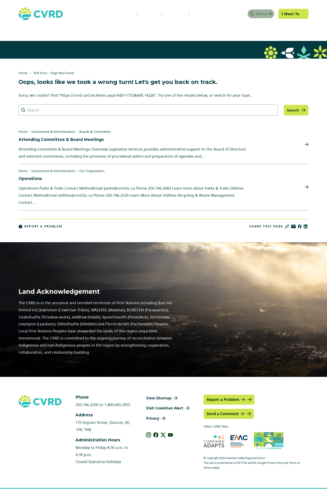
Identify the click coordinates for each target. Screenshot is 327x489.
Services (98, 29)
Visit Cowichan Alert (164, 407)
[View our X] (163, 434)
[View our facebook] (155, 434)
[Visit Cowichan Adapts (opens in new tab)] (214, 441)
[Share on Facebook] (300, 226)
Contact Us (199, 13)
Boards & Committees (95, 131)
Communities (133, 29)
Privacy (152, 418)
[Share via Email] (293, 226)
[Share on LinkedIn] (305, 226)
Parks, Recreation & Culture (248, 29)
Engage (296, 29)
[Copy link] (287, 226)
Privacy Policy (275, 463)
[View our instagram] (148, 434)
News (122, 13)
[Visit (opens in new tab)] (268, 441)
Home (23, 73)
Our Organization (91, 171)
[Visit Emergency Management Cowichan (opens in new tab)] (239, 441)
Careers (145, 13)
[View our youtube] (170, 434)
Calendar (171, 13)
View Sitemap (158, 397)
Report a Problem (40, 226)
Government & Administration (47, 29)
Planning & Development (183, 29)
